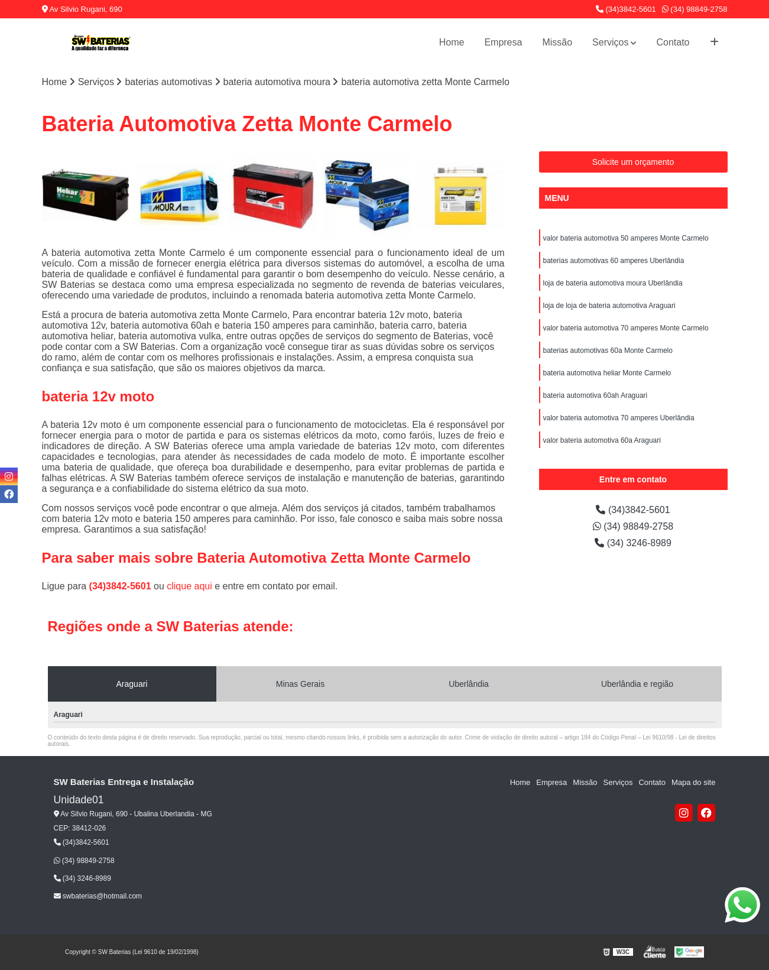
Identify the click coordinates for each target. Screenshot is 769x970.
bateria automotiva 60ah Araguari (595, 395)
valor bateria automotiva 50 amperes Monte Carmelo (626, 238)
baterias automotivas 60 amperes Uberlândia (613, 261)
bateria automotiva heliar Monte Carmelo (607, 373)
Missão (557, 42)
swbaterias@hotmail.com (98, 896)
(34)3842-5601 (626, 9)
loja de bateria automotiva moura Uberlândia (613, 283)
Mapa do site (693, 782)
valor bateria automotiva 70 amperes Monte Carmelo (626, 328)
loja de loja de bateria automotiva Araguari (609, 305)
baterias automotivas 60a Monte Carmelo (608, 350)
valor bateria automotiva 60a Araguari (602, 440)
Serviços (610, 42)
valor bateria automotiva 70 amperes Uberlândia (619, 418)
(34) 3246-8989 (633, 543)
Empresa (503, 42)
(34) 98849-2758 (695, 9)
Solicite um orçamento (633, 162)
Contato (672, 42)
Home (452, 42)
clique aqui (189, 586)
